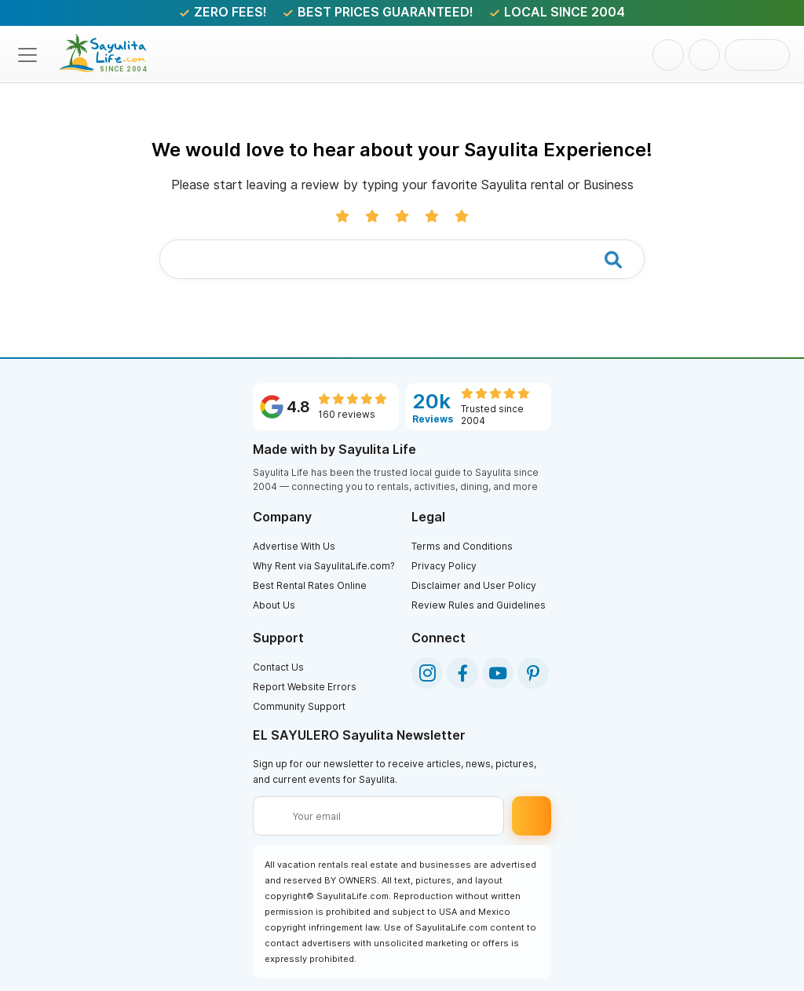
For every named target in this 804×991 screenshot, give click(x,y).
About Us (274, 605)
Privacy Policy (444, 566)
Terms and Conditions (462, 546)
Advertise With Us (294, 546)
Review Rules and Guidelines (478, 605)
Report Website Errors (304, 687)
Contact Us (278, 667)
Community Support (299, 706)
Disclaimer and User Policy (473, 585)
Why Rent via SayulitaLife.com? (324, 566)
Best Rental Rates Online (310, 585)
